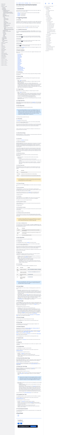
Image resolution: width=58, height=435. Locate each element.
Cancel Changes (49, 40)
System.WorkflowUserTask (19, 398)
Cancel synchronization (21, 70)
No (21, 423)
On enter (19, 14)
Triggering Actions (48, 8)
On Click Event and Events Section (48, 6)
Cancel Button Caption (52, 30)
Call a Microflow (49, 19)
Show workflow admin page (21, 68)
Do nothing (19, 54)
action (27, 27)
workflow (23, 353)
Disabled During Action (51, 10)
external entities (31, 314)
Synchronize (19, 64)
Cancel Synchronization (50, 49)
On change (19, 13)
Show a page (19, 55)
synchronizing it (35, 313)
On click (19, 12)
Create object (19, 59)
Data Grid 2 (23, 332)
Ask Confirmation (51, 27)
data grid (27, 328)
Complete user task (20, 69)
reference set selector (36, 328)
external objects (28, 333)
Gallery (27, 332)
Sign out (19, 65)
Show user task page (20, 67)
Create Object (49, 38)
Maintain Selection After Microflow (51, 32)
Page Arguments (50, 18)
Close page (19, 62)
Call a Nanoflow (49, 34)
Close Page (48, 41)
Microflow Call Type (51, 24)
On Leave (48, 13)
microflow (18, 120)
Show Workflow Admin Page (51, 46)
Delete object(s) (20, 63)
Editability (35, 304)
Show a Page (48, 16)
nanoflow (28, 242)
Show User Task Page (50, 47)
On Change (48, 11)
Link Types (26, 256)
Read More (47, 50)
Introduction (48, 7)
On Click (48, 9)
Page (18, 415)
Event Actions (47, 14)
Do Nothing (48, 15)
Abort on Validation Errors (52, 33)
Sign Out (48, 44)
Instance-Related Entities (34, 363)
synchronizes (24, 339)
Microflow (49, 20)
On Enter (48, 12)
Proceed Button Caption (52, 29)
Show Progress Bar (51, 25)
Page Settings (50, 17)
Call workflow (19, 66)
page (20, 80)
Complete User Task (50, 48)
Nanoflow (49, 35)
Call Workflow (49, 45)
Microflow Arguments (52, 23)
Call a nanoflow (20, 57)
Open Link (48, 36)
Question (50, 28)
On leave (19, 15)
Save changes (19, 60)
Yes (18, 423)
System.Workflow (18, 363)
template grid (30, 328)
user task (26, 372)
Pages (18, 414)
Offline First (23, 312)
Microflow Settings (50, 21)
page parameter (31, 331)
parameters (33, 102)
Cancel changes (20, 61)
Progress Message (51, 26)
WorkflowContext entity (19, 350)
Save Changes (49, 39)
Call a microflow (20, 56)
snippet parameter (26, 331)
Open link (19, 58)
